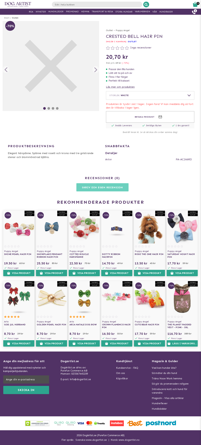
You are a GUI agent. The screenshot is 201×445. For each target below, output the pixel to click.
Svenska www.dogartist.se (91, 439)
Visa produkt (18, 273)
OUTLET (132, 41)
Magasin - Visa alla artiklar (168, 398)
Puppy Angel (123, 30)
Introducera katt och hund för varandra (169, 391)
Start (6, 18)
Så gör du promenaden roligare (170, 383)
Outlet (15, 18)
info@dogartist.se (80, 379)
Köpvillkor (122, 378)
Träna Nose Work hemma (167, 378)
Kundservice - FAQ (127, 367)
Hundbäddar (159, 408)
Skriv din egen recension (102, 187)
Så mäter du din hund (164, 373)
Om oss (120, 373)
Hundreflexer (159, 403)
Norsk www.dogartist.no (125, 439)
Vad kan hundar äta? (164, 367)
